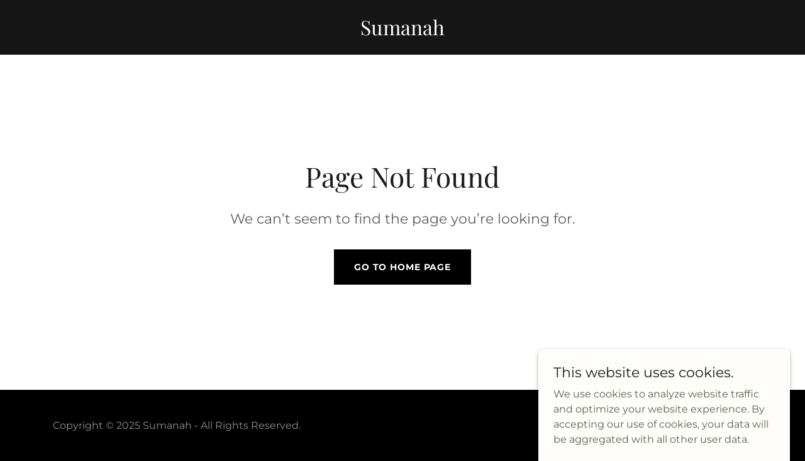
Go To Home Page (402, 267)
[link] (402, 32)
